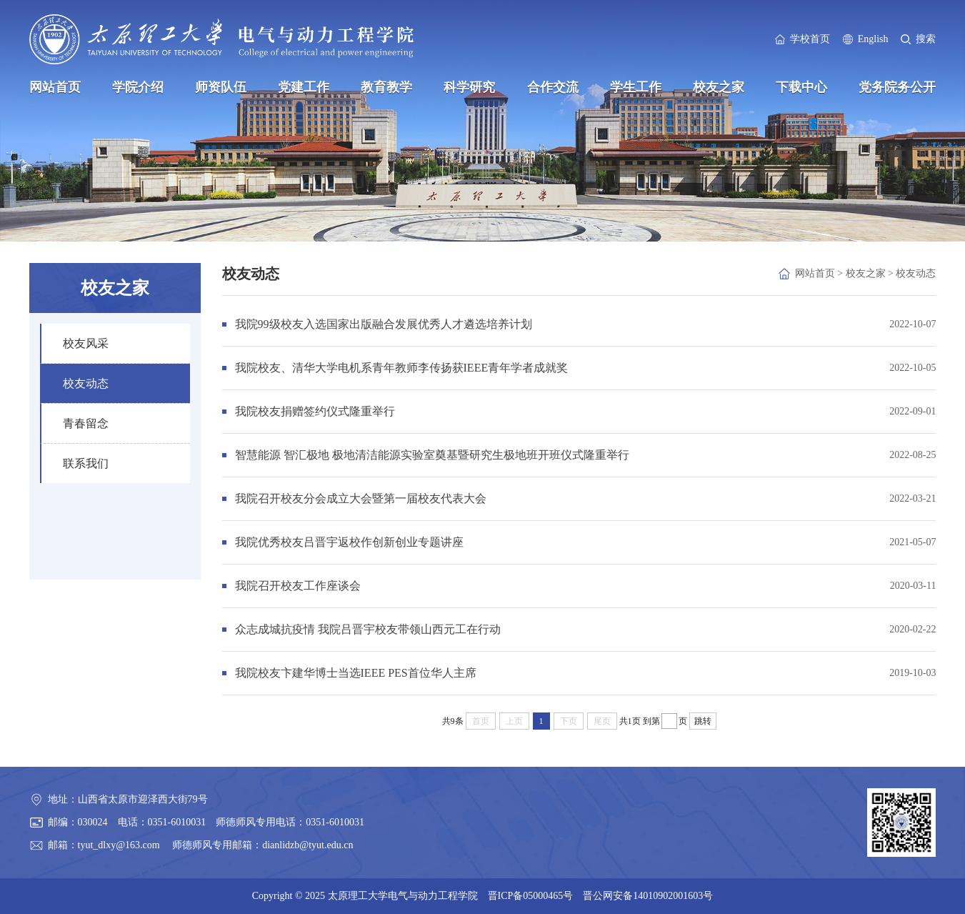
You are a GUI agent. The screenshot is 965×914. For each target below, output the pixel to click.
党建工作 (303, 87)
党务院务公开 (897, 87)
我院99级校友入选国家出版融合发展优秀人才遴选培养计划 (383, 324)
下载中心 (801, 87)
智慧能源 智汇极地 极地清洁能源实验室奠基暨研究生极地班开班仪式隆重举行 (432, 455)
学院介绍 (138, 87)
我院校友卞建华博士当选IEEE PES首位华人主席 (355, 673)
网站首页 (55, 87)
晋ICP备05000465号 (531, 895)
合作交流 (553, 87)
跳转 (702, 721)
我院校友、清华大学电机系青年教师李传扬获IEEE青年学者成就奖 (402, 368)
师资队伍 (220, 87)
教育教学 (386, 87)
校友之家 (718, 87)
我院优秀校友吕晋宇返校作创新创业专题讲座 (349, 542)
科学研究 (469, 87)
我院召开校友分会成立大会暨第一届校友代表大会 (360, 498)
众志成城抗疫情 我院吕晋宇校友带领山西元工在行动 (368, 629)
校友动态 (916, 273)
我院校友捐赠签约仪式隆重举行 (315, 411)
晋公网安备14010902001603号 (648, 895)
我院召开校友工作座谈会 (298, 586)
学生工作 (635, 87)
